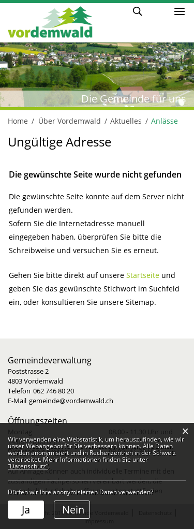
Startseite (142, 275)
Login (157, 11)
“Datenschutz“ (28, 466)
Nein (73, 510)
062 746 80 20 (53, 390)
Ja (26, 510)
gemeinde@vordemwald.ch (71, 400)
